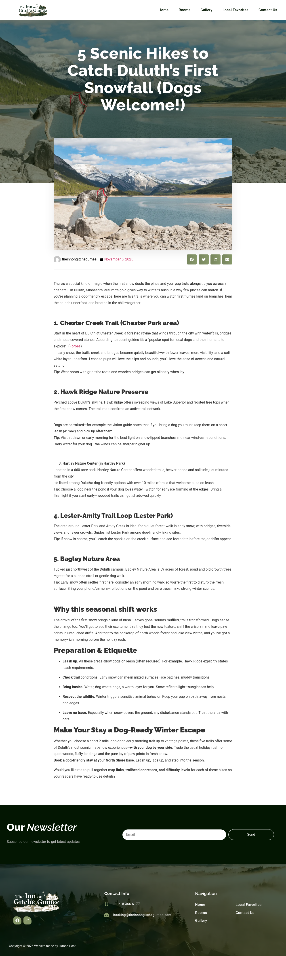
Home (164, 10)
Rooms (185, 10)
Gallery (206, 10)
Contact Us (268, 10)
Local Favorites (235, 10)
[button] (192, 259)
